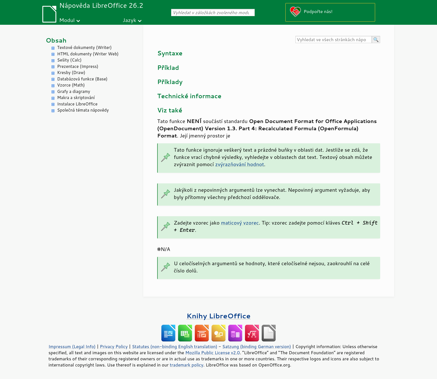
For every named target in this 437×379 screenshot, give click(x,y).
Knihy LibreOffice (218, 316)
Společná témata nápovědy (83, 110)
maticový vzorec (240, 222)
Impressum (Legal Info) (72, 346)
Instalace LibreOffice (77, 104)
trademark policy (186, 365)
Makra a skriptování (76, 97)
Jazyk (129, 20)
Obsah (56, 40)
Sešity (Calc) (69, 60)
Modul (67, 20)
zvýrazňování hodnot (239, 164)
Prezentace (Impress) (77, 66)
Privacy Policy (114, 346)
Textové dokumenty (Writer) (84, 47)
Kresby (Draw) (71, 72)
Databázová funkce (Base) (82, 79)
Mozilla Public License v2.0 (212, 353)
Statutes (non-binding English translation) (174, 346)
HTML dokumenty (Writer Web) (88, 54)
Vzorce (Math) (71, 85)
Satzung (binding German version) (256, 346)
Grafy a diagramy (73, 91)
